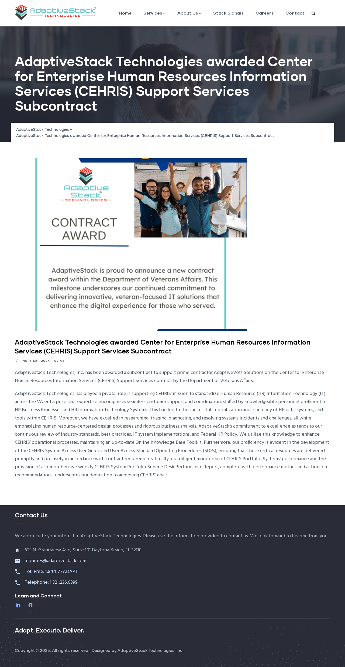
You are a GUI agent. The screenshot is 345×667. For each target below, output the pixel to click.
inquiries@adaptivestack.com (55, 561)
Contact (295, 12)
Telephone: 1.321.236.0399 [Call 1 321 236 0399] (52, 582)
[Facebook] (31, 605)
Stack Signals (228, 12)
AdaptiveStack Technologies (42, 130)
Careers (265, 12)
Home (125, 12)
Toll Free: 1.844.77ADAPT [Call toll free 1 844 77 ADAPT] (52, 572)
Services (154, 13)
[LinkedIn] (18, 605)
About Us (189, 13)
